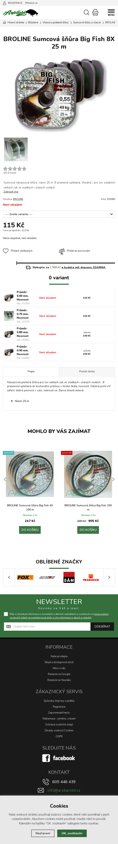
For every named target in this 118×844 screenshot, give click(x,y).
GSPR (59, 736)
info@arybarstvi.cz (64, 790)
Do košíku (30, 530)
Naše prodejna (59, 656)
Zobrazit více (11, 192)
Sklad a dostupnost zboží (59, 662)
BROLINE (18, 199)
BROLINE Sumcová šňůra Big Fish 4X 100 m (30, 507)
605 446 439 (64, 781)
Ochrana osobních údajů (59, 724)
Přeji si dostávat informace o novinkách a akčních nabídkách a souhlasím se (59, 615)
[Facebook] (59, 758)
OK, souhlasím (72, 833)
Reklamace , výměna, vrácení (59, 718)
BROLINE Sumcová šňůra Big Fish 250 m (88, 507)
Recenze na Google (59, 674)
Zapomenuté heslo (59, 713)
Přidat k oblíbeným (17, 251)
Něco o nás (59, 668)
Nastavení (43, 833)
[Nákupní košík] (95, 12)
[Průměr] (59, 214)
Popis (31, 371)
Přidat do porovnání (74, 251)
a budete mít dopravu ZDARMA (83, 267)
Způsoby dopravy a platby (59, 701)
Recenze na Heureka (59, 680)
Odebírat (102, 626)
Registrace (59, 707)
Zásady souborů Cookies (59, 730)
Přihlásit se (31, 3)
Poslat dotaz (87, 371)
